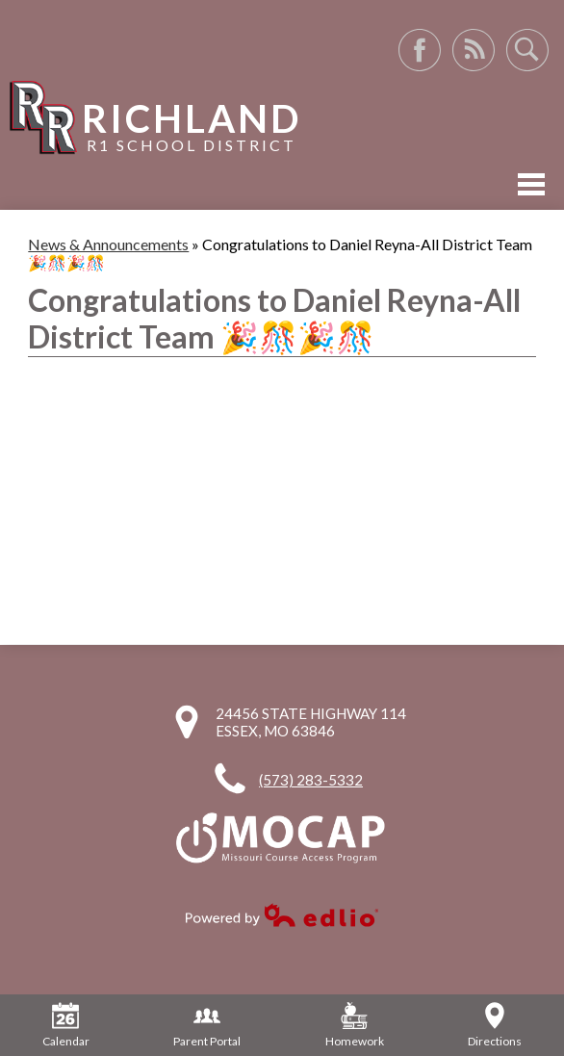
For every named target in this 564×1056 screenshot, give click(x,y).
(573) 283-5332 (311, 779)
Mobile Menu (531, 184)
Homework (354, 1025)
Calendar (66, 1025)
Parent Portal (207, 1025)
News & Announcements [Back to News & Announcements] (108, 244)
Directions (495, 1025)
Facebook (419, 50)
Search (527, 50)
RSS (473, 50)
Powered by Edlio (282, 915)
